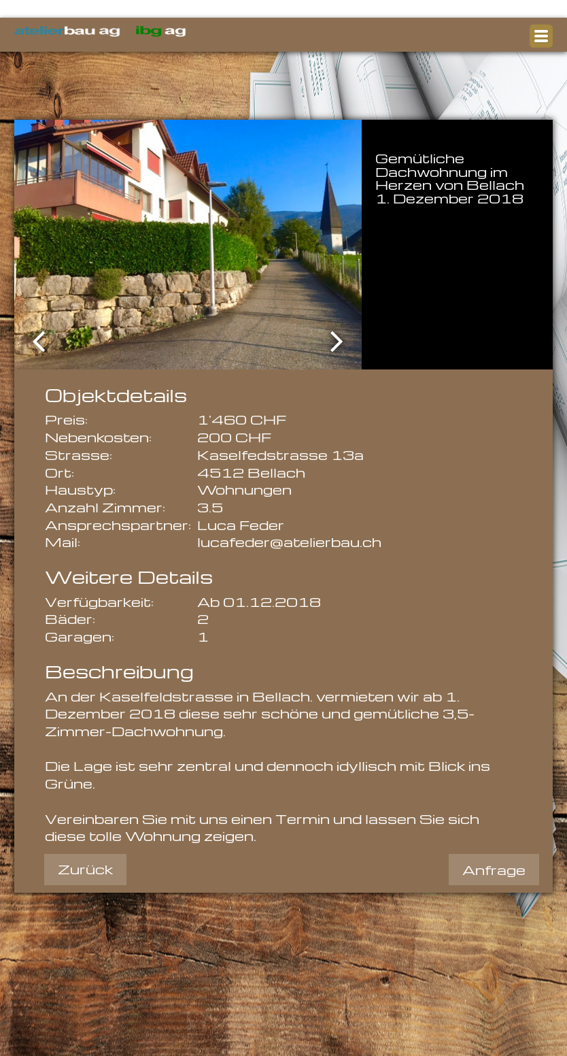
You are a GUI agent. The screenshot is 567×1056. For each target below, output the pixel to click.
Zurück (85, 869)
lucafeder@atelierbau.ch (289, 541)
